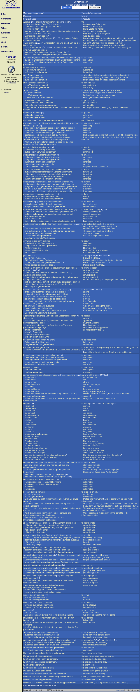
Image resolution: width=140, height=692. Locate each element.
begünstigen (59, 535)
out (83, 120)
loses (127, 135)
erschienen (42, 174)
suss (86, 209)
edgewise (105, 97)
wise (93, 653)
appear (87, 316)
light (93, 83)
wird (37, 139)
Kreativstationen (30, 515)
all (121, 279)
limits (112, 398)
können (57, 47)
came (87, 252)
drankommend (31, 228)
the (104, 38)
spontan (26, 547)
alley (105, 662)
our (115, 682)
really (130, 499)
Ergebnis (36, 57)
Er (26, 137)
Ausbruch (43, 194)
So (24, 674)
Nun (27, 441)
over (92, 369)
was (89, 33)
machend (73, 560)
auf (32, 162)
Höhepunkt (47, 482)
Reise (58, 22)
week (107, 235)
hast (70, 499)
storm (87, 306)
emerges (87, 162)
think (95, 250)
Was (85, 36)
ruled (88, 202)
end (105, 659)
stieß (57, 284)
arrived (117, 137)
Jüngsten (37, 513)
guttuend (76, 537)
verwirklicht (65, 645)
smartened (88, 152)
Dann (25, 653)
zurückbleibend (32, 622)
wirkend (28, 605)
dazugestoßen (29, 279)
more (85, 377)
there (116, 279)
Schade (28, 499)
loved (97, 352)
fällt (29, 248)
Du (66, 499)
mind (94, 547)
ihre (43, 515)
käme (42, 306)
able (106, 499)
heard (85, 671)
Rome (121, 38)
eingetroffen (30, 277)
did (97, 310)
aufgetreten (53, 325)
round (125, 40)
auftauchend (30, 157)
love (83, 350)
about (102, 231)
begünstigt (65, 540)
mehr (33, 377)
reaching (95, 270)
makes (86, 582)
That (85, 233)
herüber (26, 367)
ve (97, 47)
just (85, 250)
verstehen (27, 125)
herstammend (29, 467)
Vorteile (56, 517)
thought (114, 260)
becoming (115, 77)
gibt (53, 132)
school (109, 38)
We (84, 31)
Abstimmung (56, 139)
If (83, 459)
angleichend (65, 525)
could (107, 506)
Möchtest (29, 38)
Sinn (40, 241)
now (99, 506)
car (113, 107)
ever (91, 262)
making (86, 578)
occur (86, 241)
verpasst (27, 501)
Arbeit (39, 452)
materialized (88, 645)
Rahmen (61, 398)
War (27, 36)
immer (26, 375)
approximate (89, 523)
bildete (59, 299)
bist (30, 455)
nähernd (29, 525)
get (101, 90)
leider (35, 54)
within (102, 398)
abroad (111, 43)
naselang (71, 375)
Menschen (36, 517)
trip (83, 22)
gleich (35, 337)
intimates (87, 130)
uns (66, 47)
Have (85, 29)
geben (35, 125)
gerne (42, 347)
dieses (39, 38)
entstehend (30, 292)
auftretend (53, 320)
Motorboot (48, 43)
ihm (39, 260)
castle (134, 508)
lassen (52, 123)
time (97, 375)
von (52, 340)
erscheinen (39, 169)
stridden (99, 560)
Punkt (43, 659)
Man (27, 142)
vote (136, 135)
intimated (87, 128)
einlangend (41, 275)
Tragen (31, 75)
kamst (30, 422)
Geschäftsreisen (41, 52)
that (106, 135)
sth (92, 123)
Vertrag (74, 393)
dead (100, 659)
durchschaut (67, 214)
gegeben (71, 130)
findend (32, 103)
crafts (94, 510)
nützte (27, 544)
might (89, 40)
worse (96, 389)
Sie (58, 52)
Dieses (28, 47)
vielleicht (67, 508)
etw (24, 123)
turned (86, 174)
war (30, 33)
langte (68, 284)
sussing (86, 211)
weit (29, 682)
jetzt (35, 508)
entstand (31, 299)
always (85, 375)
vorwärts (41, 555)
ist (62, 54)
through (93, 671)
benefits (119, 513)
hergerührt (57, 469)
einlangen (27, 270)
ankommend (41, 272)
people (92, 513)
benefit (87, 535)
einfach (35, 250)
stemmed (87, 467)
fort (70, 54)
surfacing (87, 184)
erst (33, 676)
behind (90, 618)
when (85, 452)
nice (94, 31)
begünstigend (65, 537)
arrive (86, 268)
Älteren (28, 517)
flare (86, 194)
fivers (97, 472)
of (86, 120)
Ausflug (26, 22)
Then (84, 653)
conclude (88, 57)
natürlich (35, 393)
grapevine (105, 671)
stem (86, 462)
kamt (30, 429)
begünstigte (37, 544)
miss (86, 492)
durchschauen (67, 209)
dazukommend (64, 272)
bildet (59, 296)
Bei (26, 221)
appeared (87, 320)
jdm (68, 123)
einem (28, 57)
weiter (72, 573)
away (101, 443)
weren (100, 499)
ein (41, 43)
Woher (28, 457)
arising (86, 292)
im (56, 398)
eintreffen (27, 268)
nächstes (38, 107)
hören (31, 474)
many (90, 45)
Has (85, 262)
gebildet (64, 294)
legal (108, 398)
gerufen (32, 450)
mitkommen (50, 499)
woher (26, 610)
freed (88, 340)
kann (30, 97)
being (85, 204)
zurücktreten (29, 139)
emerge (87, 155)
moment (85, 139)
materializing (89, 642)
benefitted (87, 540)
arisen (86, 294)
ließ (37, 135)
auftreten (49, 316)
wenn (27, 452)
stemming (87, 465)
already (124, 47)
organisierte (49, 22)
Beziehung (42, 313)
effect (90, 75)
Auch (27, 513)
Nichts (36, 166)
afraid (88, 47)
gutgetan (75, 540)
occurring (87, 243)
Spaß (66, 503)
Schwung (38, 147)
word (96, 97)
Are (84, 469)
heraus (33, 360)
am (36, 31)
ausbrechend (31, 196)
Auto (75, 107)
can (88, 43)
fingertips (101, 391)
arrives (86, 275)
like (85, 347)
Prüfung (35, 233)
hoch (44, 186)
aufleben (27, 147)
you (90, 26)
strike (86, 255)
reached (94, 272)
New (85, 308)
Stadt (33, 310)
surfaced (87, 186)
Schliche (49, 653)
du (35, 38)
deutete (28, 135)
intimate (87, 123)
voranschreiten (30, 555)
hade (97, 80)
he (116, 47)
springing (87, 550)
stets (32, 375)
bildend (62, 292)
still (84, 379)
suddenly (95, 260)
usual (88, 386)
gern (29, 347)
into (92, 448)
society (95, 515)
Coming (86, 438)
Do (84, 38)
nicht (70, 47)
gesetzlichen (74, 398)
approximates (89, 530)
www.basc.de (11, 83)
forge (86, 555)
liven (86, 67)
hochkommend (43, 184)
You (125, 499)
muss (30, 107)
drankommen (29, 224)
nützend (28, 537)
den (35, 241)
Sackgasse (40, 662)
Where (86, 457)
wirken (26, 602)
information (116, 455)
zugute (54, 520)
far (87, 682)
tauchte (28, 164)
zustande (41, 289)
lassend (51, 128)
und (37, 26)
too (87, 499)
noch (75, 47)
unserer (46, 682)
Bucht (25, 45)
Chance (26, 510)
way (104, 615)
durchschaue (61, 221)
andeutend (30, 128)
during (99, 306)
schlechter (35, 389)
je (31, 262)
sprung (86, 552)
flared (85, 199)
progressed (103, 682)
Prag (49, 33)
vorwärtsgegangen (31, 587)
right (124, 279)
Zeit (25, 100)
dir (29, 262)
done (112, 224)
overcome (88, 367)
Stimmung (30, 67)
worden (56, 637)
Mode (49, 120)
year (130, 38)
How (85, 33)
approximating (89, 525)
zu (24, 57)
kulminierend (31, 482)
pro (61, 52)
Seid (27, 286)
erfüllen (52, 640)
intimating (87, 125)
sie (28, 330)
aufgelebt (29, 152)
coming (86, 85)
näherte (28, 532)
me (102, 135)
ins (38, 618)
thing (102, 674)
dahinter (27, 209)
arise (86, 289)
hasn (87, 665)
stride (100, 555)
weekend (101, 31)
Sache (69, 224)
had (88, 31)
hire (94, 40)
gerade (34, 265)
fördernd (53, 537)
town (110, 308)
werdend (55, 635)
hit (94, 679)
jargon (116, 469)
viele (31, 52)
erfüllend (52, 642)
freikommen (28, 340)
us (101, 137)
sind (30, 54)
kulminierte (30, 489)
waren (53, 144)
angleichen (71, 523)
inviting (125, 352)
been (85, 206)
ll (86, 235)
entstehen (27, 289)
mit (66, 38)
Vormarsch (32, 557)
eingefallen (30, 245)
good (93, 36)
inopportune (131, 137)
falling (86, 620)
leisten (44, 50)
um (75, 43)
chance (109, 90)
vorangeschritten (32, 562)
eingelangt (42, 279)
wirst (49, 508)
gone (91, 668)
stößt (64, 282)
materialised (100, 645)
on (89, 24)
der (69, 38)
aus (40, 120)
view (97, 448)
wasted (107, 47)
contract (117, 393)
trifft (26, 282)
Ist (26, 262)
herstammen (71, 462)
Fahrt (37, 22)
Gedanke (49, 260)
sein (40, 557)
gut (47, 26)
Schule (75, 38)
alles (46, 233)
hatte (29, 303)
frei (36, 340)
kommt (38, 162)
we (108, 137)
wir (62, 47)
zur (32, 391)
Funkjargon (59, 474)
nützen (26, 535)
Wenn (27, 459)
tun (33, 347)
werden (51, 632)
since (110, 682)
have (98, 75)
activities (102, 510)
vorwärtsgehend (68, 580)
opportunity (133, 506)
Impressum (120, 690)
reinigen (26, 110)
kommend (46, 60)
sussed (86, 214)
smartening (88, 149)
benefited (97, 540)
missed (86, 496)
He (84, 135)
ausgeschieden (32, 206)
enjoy (101, 347)
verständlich (38, 476)
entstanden (30, 294)
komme (31, 410)
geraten (55, 618)
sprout (88, 166)
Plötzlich (29, 260)
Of (84, 503)
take (98, 24)
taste (105, 676)
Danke (61, 350)
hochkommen (40, 182)
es (26, 189)
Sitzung (60, 682)
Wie (26, 33)
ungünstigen (28, 144)
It (83, 137)
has (119, 47)
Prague (105, 33)
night (108, 306)
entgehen (27, 506)
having (98, 77)
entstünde (32, 306)
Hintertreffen (45, 618)
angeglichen (68, 527)
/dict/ (7, 93)
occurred (87, 245)
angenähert (57, 527)
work (101, 452)
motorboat (102, 40)
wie (26, 337)
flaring (86, 196)
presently (93, 330)
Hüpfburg (63, 513)
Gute (27, 26)
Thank (111, 352)
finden (30, 100)
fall (85, 618)
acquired (97, 676)
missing (86, 494)
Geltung (40, 602)
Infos (3, 14)
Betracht (50, 202)
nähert (28, 530)
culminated (88, 484)
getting (102, 93)
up (90, 67)
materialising (101, 642)
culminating (88, 482)
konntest (60, 499)
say (95, 90)
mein (71, 107)
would (87, 303)
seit (40, 682)
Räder (39, 668)
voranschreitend (32, 560)
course (104, 393)
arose (87, 299)
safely (99, 279)
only (87, 459)
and (109, 40)
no (90, 248)
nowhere (104, 166)
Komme (28, 438)
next (117, 107)
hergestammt (29, 472)
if (121, 135)
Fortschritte (63, 555)
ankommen (38, 268)
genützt (28, 540)
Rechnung (50, 515)
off (91, 650)
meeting (124, 682)
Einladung (74, 350)
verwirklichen (66, 640)
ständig (38, 375)
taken (85, 80)
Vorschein (32, 83)
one (90, 90)
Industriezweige (59, 310)
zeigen (30, 318)
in (24, 67)
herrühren (52, 462)
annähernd (54, 525)
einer (70, 142)
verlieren (66, 139)
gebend (71, 128)
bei (24, 492)
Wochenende (44, 31)
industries (92, 308)
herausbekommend (51, 211)
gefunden (33, 105)
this (125, 38)
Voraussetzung (54, 393)
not (100, 310)
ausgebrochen (31, 199)
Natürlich (29, 503)
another (100, 43)
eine (27, 24)
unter (41, 393)
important (124, 75)
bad (89, 389)
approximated (89, 527)
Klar (27, 476)
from (94, 340)
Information (49, 455)
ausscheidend (31, 204)
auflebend (29, 149)
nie (39, 656)
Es (26, 252)
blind (100, 662)
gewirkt (28, 607)
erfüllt (52, 645)
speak (117, 90)
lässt (37, 132)
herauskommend (32, 357)
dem (31, 166)
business (97, 45)
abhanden (27, 112)
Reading (87, 472)
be (85, 202)
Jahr (45, 38)
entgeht (56, 508)
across (94, 445)
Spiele (3, 37)
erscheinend (42, 172)
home (100, 29)
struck (87, 258)
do (107, 45)
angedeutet (30, 130)
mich (40, 474)
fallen (85, 622)
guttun (68, 535)
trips (104, 45)
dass (65, 137)
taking (86, 77)
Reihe (45, 224)
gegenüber (61, 123)
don (107, 503)
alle (65, 375)
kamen (31, 427)
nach (37, 29)
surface (87, 182)
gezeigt (42, 327)
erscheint (39, 176)
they (85, 431)
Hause (43, 29)
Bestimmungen (30, 400)
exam (89, 231)
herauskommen (30, 355)
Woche (46, 238)
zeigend (41, 323)
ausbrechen (28, 194)
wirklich (36, 350)
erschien (40, 179)
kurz (35, 492)
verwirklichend (67, 642)
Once (84, 676)
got (98, 95)
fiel (29, 252)
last (118, 682)
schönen (60, 31)
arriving (86, 270)
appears (95, 323)
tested (89, 224)
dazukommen (59, 268)
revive (86, 595)
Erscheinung (34, 448)
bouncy (128, 508)
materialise (108, 640)
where (84, 610)
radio (110, 469)
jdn (26, 218)
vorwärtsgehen (67, 575)
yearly (121, 45)
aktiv (45, 508)
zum (25, 75)
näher (38, 523)
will (112, 135)
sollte (42, 139)
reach (94, 268)
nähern (32, 523)
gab (53, 135)
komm (42, 26)
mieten (56, 43)
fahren (36, 40)
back (96, 615)
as (84, 330)
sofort (35, 438)
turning (86, 172)
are (91, 457)
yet (99, 384)
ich (38, 221)
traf (26, 284)
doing (93, 235)
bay (134, 40)
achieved (90, 632)
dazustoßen (71, 268)
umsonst (42, 54)
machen (56, 24)
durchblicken (42, 123)
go (86, 24)
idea (94, 248)
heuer (50, 38)
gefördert (55, 540)
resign (117, 135)
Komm (28, 29)
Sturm (47, 308)
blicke (33, 221)
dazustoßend (29, 275)
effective (90, 602)
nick (96, 450)
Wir (26, 31)
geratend (58, 622)
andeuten (31, 123)
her (95, 221)
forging (86, 557)
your (94, 33)
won (98, 508)
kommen (44, 57)
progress (91, 565)
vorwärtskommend (51, 570)
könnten (32, 43)
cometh (108, 403)
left (130, 47)
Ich (26, 97)
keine (34, 313)
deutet (28, 132)
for (120, 352)
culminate (88, 479)
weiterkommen (67, 568)
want (92, 38)
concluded (87, 62)
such (96, 674)
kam (38, 164)
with (118, 499)
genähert (29, 527)
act (95, 506)
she (87, 323)
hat (29, 137)
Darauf (26, 656)
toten (38, 659)
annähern (60, 523)
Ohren (37, 671)
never (91, 656)
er (59, 54)
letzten (53, 682)
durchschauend (68, 211)
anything (109, 231)
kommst (31, 413)
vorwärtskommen (48, 568)
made (84, 565)
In (26, 308)
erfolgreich (43, 36)
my (110, 107)
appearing (87, 318)
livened (86, 72)
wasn (90, 233)
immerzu (53, 375)
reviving (86, 597)
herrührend (56, 465)
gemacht (75, 31)
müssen (32, 615)
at (121, 137)
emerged (87, 159)
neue (49, 310)
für (34, 100)
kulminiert (29, 484)
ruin (105, 668)
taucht (27, 162)
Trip (66, 22)
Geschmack (52, 676)
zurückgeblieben (32, 627)
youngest (91, 508)
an (102, 75)
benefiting (98, 537)
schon (66, 54)
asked (101, 224)
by (106, 260)
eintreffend (30, 272)
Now (85, 441)
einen (53, 31)
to (84, 24)
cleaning (104, 107)
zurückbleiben (29, 618)
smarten (87, 147)
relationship (90, 310)
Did (84, 279)
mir (32, 137)
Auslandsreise (34, 50)
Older (85, 513)
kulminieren (28, 479)
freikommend (31, 342)
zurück (58, 26)
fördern (49, 535)
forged (86, 560)
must (86, 107)
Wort (28, 90)
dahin (38, 615)
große (78, 508)
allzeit (45, 375)
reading (94, 469)
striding (100, 557)
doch (36, 459)
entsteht (31, 296)
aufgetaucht (30, 159)
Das (27, 235)
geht (44, 452)
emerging (87, 157)
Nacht (33, 308)
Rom (30, 40)
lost (88, 112)
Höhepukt (43, 479)
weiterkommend (68, 570)
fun (135, 503)
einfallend (29, 243)
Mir (26, 248)
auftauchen (28, 155)
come (86, 83)
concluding (88, 60)
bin (30, 653)
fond (121, 347)
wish (86, 26)
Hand (37, 391)
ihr (29, 221)
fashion (90, 120)
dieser (41, 455)
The (84, 231)
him (99, 653)
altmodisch (28, 120)
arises (87, 296)
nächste (39, 238)
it (88, 36)
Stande (29, 648)
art (86, 510)
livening (86, 70)
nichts (34, 248)
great (125, 506)
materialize (88, 640)
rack (98, 668)
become (116, 75)
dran (32, 231)
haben (31, 31)
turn (85, 169)
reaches (94, 275)
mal (37, 676)
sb (99, 123)
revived (86, 599)
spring (86, 547)
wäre (30, 350)
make (93, 24)
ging (40, 592)
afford (94, 43)
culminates (88, 486)
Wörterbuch (6, 51)
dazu (39, 100)
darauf (38, 679)
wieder (52, 26)
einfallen (27, 241)
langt (75, 282)
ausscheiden (29, 202)
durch (47, 221)
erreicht (44, 632)
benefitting (88, 537)
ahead (92, 555)
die (34, 33)
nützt (27, 542)
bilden (64, 289)
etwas (75, 499)
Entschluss (63, 57)
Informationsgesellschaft (34, 520)
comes (86, 362)
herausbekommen (51, 209)
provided (94, 393)
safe (96, 26)
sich (59, 289)
